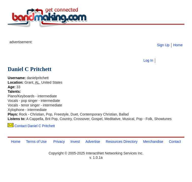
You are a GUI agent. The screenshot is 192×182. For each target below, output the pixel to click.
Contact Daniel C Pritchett (31, 126)
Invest (75, 142)
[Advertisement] (93, 35)
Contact (175, 142)
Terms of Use (36, 142)
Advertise (92, 142)
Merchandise (153, 142)
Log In (148, 60)
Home (178, 45)
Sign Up (163, 45)
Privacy (59, 142)
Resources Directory (121, 142)
